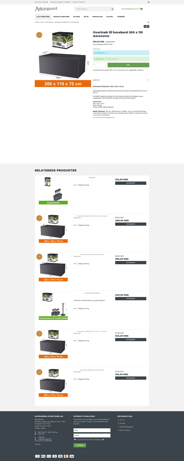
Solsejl (109, 17)
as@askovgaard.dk (44, 439)
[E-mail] (92, 435)
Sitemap (38, 444)
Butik (86, 17)
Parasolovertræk (61, 17)
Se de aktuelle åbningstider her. (104, 117)
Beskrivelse (96, 80)
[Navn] (92, 430)
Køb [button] (128, 65)
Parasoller (97, 17)
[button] (145, 26)
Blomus (76, 17)
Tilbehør (121, 17)
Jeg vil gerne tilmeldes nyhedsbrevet (93, 439)
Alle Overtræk (43, 17)
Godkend (80, 445)
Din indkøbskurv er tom (132, 9)
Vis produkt (130, 183)
